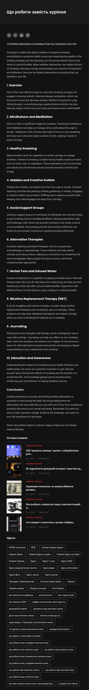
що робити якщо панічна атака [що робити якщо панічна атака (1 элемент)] (24, 677)
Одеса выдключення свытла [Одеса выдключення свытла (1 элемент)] (23, 568)
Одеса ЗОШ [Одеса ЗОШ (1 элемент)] (66, 561)
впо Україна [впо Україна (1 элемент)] (58, 588)
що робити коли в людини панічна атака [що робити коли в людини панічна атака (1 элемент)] (28, 643)
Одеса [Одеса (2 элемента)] (33, 561)
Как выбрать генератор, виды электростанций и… (53, 506)
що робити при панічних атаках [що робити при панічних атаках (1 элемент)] (24, 670)
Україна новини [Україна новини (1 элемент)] (16, 588)
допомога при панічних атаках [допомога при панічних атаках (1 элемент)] (48, 609)
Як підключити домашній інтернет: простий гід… (54, 468)
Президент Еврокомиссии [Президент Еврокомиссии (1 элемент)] (21, 581)
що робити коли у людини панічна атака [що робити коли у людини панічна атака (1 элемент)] (28, 663)
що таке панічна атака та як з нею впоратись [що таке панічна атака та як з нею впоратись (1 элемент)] (31, 683)
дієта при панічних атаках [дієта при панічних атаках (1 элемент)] (21, 615)
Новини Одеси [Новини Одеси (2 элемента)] (16, 554)
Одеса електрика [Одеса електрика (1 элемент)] (69, 568)
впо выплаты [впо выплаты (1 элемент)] (45, 595)
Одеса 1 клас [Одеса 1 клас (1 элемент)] (48, 561)
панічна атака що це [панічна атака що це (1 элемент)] (50, 615)
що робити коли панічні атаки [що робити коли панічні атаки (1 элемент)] (58, 649)
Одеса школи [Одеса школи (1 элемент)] (51, 575)
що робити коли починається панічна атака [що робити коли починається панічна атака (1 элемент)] (30, 656)
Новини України (34, 446)
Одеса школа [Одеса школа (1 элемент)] (32, 575)
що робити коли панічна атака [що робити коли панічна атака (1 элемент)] (23, 649)
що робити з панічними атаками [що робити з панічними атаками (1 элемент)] (24, 636)
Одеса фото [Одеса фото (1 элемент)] (14, 575)
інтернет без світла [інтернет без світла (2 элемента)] (68, 683)
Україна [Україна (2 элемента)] (71, 581)
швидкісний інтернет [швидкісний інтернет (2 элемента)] (60, 629)
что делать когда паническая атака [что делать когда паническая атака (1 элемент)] (26, 629)
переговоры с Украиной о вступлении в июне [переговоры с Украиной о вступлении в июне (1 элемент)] (31, 622)
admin (32, 458)
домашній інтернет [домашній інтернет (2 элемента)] (18, 609)
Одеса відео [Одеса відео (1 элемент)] (49, 568)
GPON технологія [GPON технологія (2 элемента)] (17, 547)
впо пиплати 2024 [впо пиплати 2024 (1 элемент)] (17, 602)
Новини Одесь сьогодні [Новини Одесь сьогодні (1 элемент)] (68, 554)
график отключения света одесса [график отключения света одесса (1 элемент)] (48, 602)
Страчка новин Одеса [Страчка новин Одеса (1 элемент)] (50, 581)
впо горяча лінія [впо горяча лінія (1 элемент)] (66, 595)
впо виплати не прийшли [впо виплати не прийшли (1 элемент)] (21, 595)
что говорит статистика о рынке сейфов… (50, 522)
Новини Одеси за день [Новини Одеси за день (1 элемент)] (40, 554)
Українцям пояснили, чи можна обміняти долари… (49, 488)
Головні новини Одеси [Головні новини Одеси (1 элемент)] (52, 547)
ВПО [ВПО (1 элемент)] (33, 547)
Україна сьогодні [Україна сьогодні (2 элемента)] (38, 588)
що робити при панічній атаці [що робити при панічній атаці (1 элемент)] (59, 670)
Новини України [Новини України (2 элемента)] (16, 561)
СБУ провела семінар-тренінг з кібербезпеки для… (52, 452)
